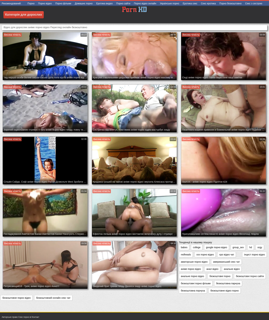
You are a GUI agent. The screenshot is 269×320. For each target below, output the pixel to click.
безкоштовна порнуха (193, 290)
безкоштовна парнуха (228, 283)
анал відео (212, 269)
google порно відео (216, 247)
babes (184, 247)
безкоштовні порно (219, 276)
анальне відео (232, 269)
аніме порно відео (191, 269)
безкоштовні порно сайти (250, 276)
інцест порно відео (254, 254)
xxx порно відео (205, 254)
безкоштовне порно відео (16, 297)
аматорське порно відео (194, 261)
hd (250, 247)
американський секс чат (226, 261)
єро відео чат (226, 254)
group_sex (238, 247)
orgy (260, 247)
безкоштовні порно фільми (195, 283)
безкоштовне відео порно (224, 290)
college (196, 247)
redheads (186, 254)
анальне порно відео (192, 276)
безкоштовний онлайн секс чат (53, 297)
